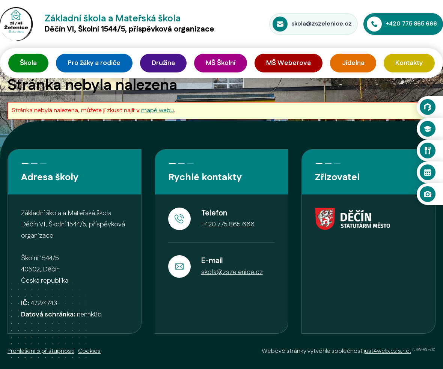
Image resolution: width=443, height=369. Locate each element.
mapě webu (157, 110)
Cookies (89, 351)
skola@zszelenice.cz (321, 24)
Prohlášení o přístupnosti (41, 351)
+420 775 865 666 (411, 24)
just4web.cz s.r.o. (387, 351)
